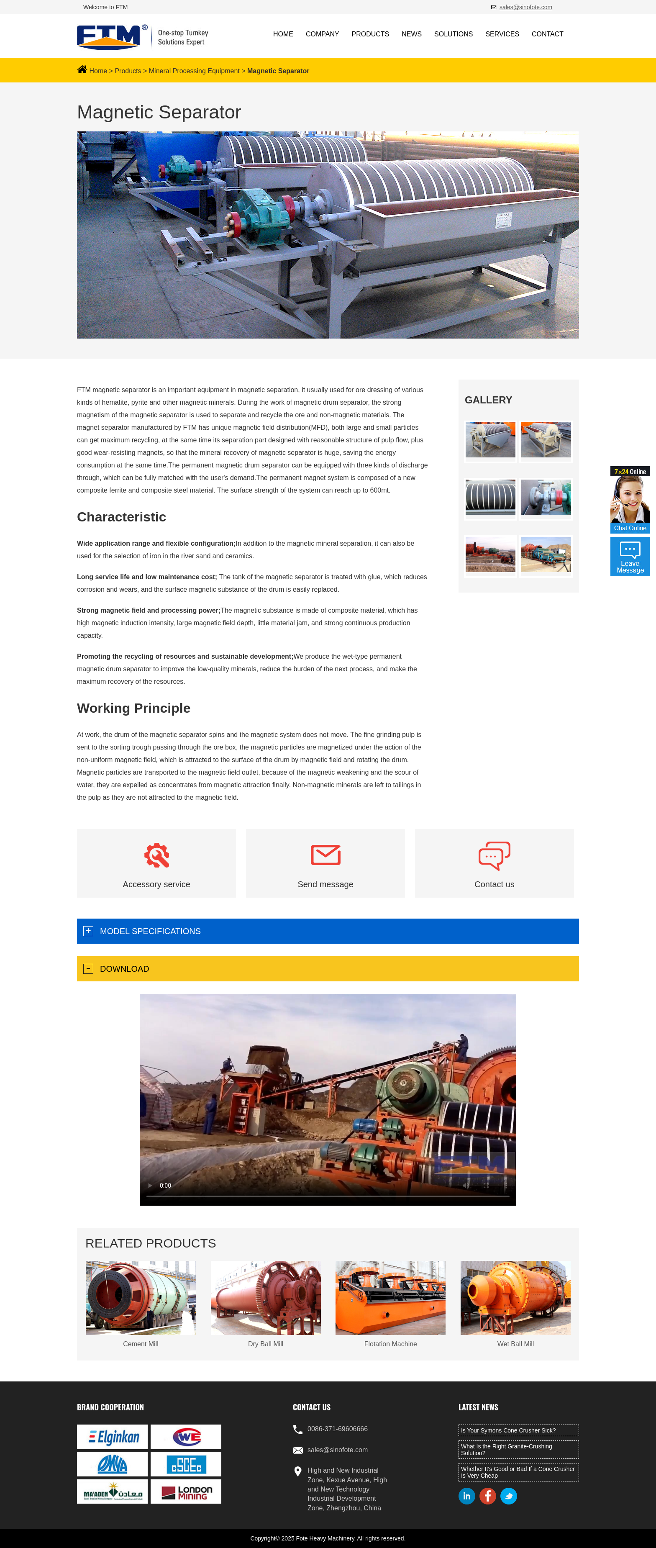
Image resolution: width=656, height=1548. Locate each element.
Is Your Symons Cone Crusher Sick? (508, 1430)
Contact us (494, 884)
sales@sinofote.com (526, 7)
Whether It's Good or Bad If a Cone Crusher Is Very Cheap (518, 1472)
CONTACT (548, 34)
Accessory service (156, 884)
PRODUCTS (371, 34)
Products (128, 70)
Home (98, 70)
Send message (325, 884)
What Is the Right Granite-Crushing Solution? (506, 1449)
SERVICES (502, 34)
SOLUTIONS (453, 34)
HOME (283, 34)
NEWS (412, 34)
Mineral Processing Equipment (194, 70)
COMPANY (322, 34)
